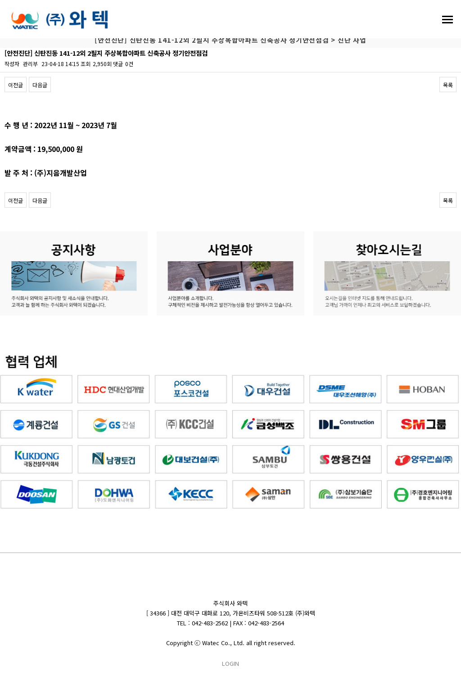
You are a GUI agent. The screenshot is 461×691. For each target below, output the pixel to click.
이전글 (15, 85)
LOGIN (230, 663)
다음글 (39, 85)
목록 (448, 85)
